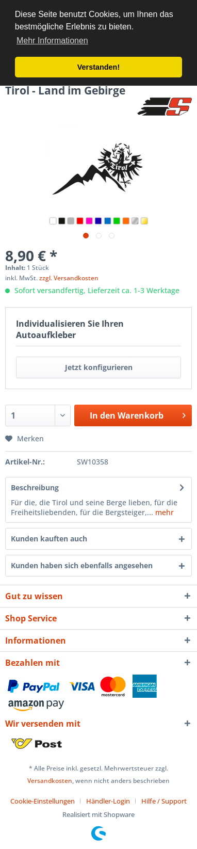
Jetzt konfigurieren (99, 367)
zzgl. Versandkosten (68, 278)
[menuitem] (46, 801)
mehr (163, 512)
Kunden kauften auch (49, 538)
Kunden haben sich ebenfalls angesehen (82, 565)
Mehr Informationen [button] (52, 40)
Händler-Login (108, 801)
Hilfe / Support (164, 801)
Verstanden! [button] (98, 67)
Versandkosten (49, 780)
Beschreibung (35, 487)
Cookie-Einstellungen (42, 801)
